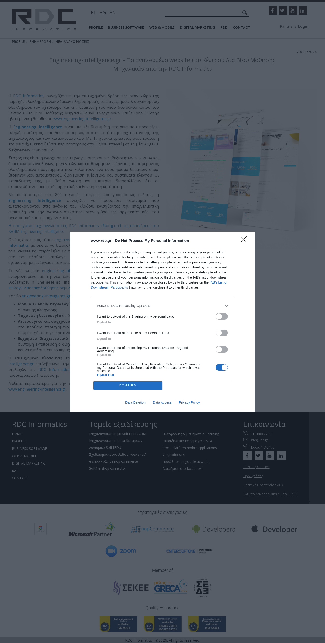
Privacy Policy (189, 402)
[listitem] (162, 305)
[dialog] (162, 322)
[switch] (222, 316)
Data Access (162, 402)
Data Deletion (135, 402)
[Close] (245, 241)
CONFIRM (128, 385)
